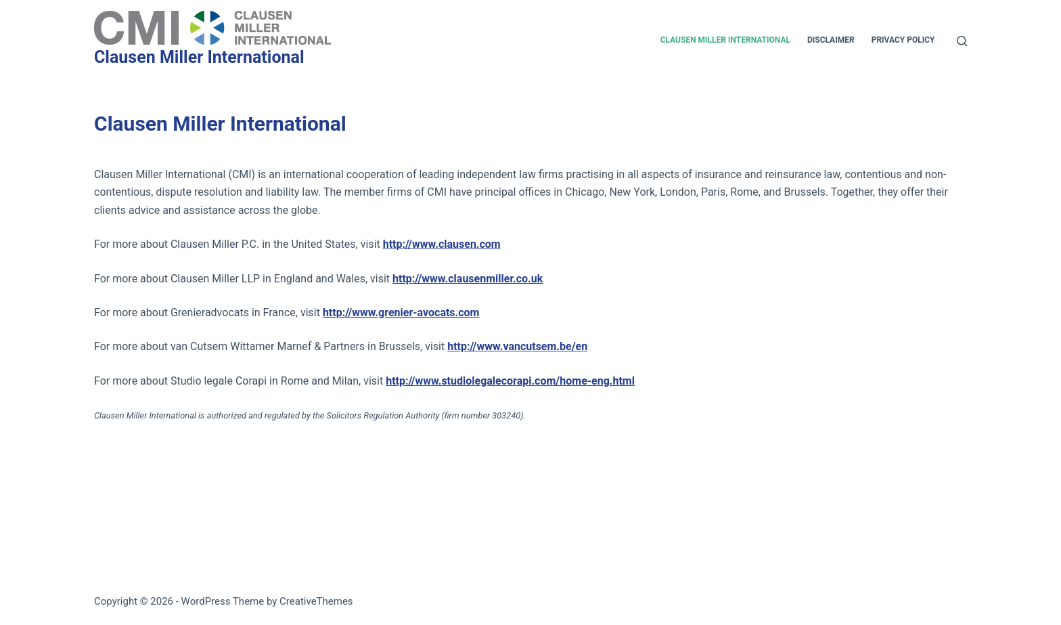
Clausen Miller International (199, 57)
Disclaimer (831, 40)
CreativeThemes (316, 601)
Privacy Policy (903, 40)
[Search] (962, 41)
